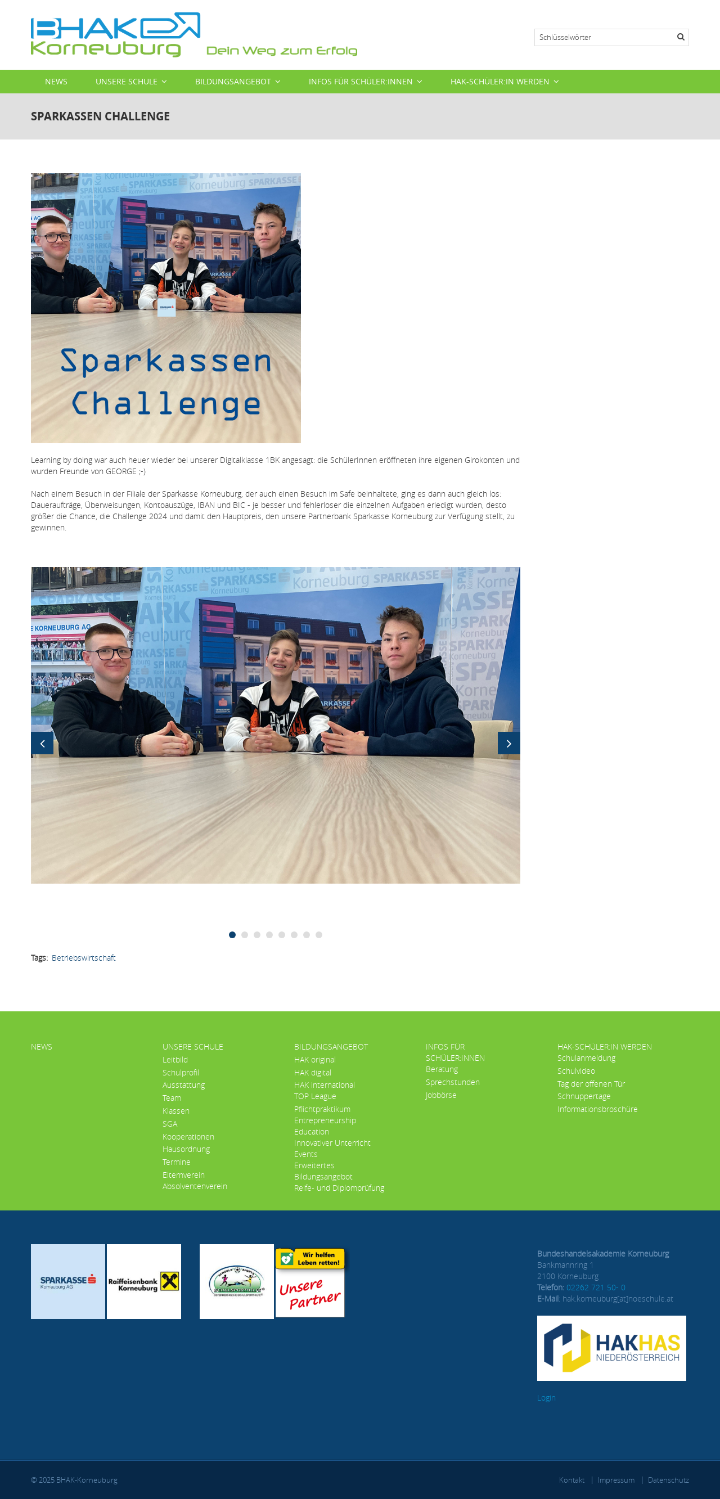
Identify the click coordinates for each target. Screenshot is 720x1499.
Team (172, 1097)
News (56, 81)
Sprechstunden (453, 1082)
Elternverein (184, 1174)
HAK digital (312, 1072)
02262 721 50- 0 (596, 1287)
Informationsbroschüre (597, 1109)
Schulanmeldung (586, 1057)
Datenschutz (668, 1480)
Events (306, 1154)
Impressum (616, 1480)
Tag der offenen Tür (591, 1083)
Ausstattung (184, 1084)
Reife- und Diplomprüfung (339, 1187)
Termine (177, 1161)
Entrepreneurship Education (325, 1126)
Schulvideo (576, 1070)
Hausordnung (186, 1149)
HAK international (324, 1084)
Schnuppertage (584, 1096)
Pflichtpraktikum (322, 1109)
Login (546, 1397)
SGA (170, 1123)
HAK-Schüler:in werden (500, 81)
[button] (275, 724)
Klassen (176, 1110)
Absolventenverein (195, 1186)
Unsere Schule (127, 81)
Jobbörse (441, 1095)
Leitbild (175, 1059)
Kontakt (571, 1480)
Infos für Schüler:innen (361, 81)
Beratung (442, 1069)
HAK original (315, 1059)
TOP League (315, 1096)
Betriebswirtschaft (84, 957)
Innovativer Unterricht (332, 1142)
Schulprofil (181, 1072)
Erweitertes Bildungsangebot (323, 1171)
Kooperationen (188, 1136)
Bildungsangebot (233, 81)
